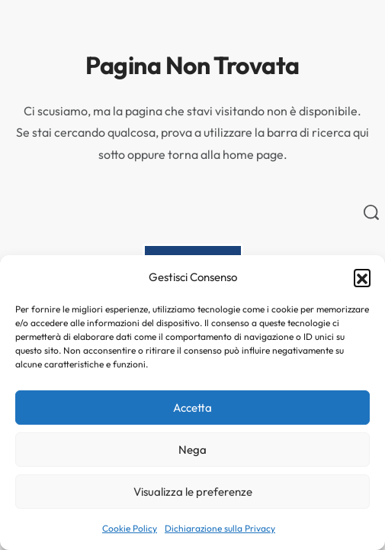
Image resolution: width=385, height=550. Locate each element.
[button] (362, 277)
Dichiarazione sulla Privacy (220, 528)
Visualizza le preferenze (192, 491)
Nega (192, 449)
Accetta (192, 407)
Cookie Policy (129, 528)
